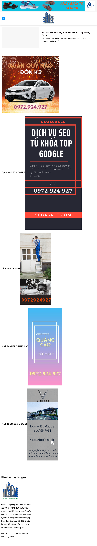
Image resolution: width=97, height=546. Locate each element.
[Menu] (3, 18)
